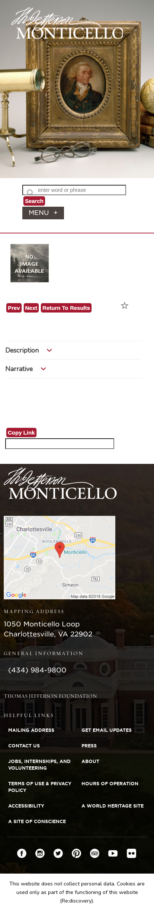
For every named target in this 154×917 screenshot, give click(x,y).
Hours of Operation (109, 783)
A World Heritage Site (112, 806)
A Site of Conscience (37, 821)
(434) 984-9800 (37, 670)
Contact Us (24, 746)
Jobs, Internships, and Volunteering (39, 765)
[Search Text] (74, 190)
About (90, 761)
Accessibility (26, 806)
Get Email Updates (106, 730)
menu (43, 213)
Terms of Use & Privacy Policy (39, 787)
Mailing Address (31, 730)
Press (89, 746)
